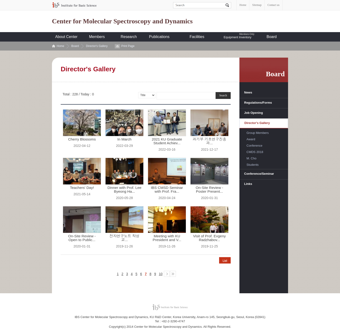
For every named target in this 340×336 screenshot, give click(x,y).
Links (248, 184)
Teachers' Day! (82, 188)
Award (250, 139)
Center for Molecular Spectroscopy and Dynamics (122, 21)
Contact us (274, 5)
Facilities (197, 37)
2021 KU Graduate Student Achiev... (167, 141)
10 (161, 274)
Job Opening (253, 113)
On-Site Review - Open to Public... (82, 238)
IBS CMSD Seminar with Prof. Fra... (167, 189)
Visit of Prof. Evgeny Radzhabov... (209, 238)
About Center (66, 37)
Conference (254, 145)
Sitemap (256, 5)
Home (242, 5)
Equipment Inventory (237, 37)
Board (272, 37)
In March (124, 139)
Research (129, 37)
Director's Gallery (97, 46)
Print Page (128, 46)
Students (252, 164)
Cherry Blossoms (82, 139)
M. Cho (251, 158)
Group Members (257, 133)
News (248, 92)
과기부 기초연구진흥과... (209, 141)
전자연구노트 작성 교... (124, 238)
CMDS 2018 (254, 152)
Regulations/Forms (258, 102)
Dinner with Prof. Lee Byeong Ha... (124, 189)
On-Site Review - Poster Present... (209, 189)
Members (97, 37)
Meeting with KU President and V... (167, 238)
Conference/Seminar (259, 173)
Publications (159, 37)
